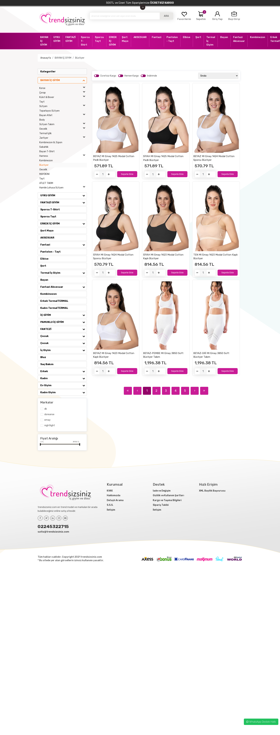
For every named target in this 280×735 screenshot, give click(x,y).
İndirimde (152, 75)
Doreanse (49, 414)
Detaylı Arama (115, 500)
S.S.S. (110, 505)
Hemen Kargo (131, 75)
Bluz (43, 357)
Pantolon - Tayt (50, 251)
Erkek (63, 371)
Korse (63, 88)
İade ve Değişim (162, 490)
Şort (43, 265)
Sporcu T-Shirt (50, 209)
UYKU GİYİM (63, 195)
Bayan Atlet (63, 115)
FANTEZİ (63, 329)
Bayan (44, 279)
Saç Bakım (46, 364)
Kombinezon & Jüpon (50, 142)
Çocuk (63, 336)
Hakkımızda (113, 495)
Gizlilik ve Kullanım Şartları (168, 495)
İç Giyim (63, 350)
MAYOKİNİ (44, 174)
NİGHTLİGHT (49, 425)
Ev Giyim (63, 385)
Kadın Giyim (63, 392)
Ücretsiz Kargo (108, 75)
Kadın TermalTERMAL (54, 307)
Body (42, 119)
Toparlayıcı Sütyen (49, 110)
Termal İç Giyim (63, 272)
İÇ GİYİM (63, 315)
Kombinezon (46, 160)
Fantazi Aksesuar (63, 286)
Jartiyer (63, 138)
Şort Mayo (47, 230)
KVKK (110, 490)
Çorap (63, 92)
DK (45, 408)
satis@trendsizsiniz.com (53, 531)
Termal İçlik (45, 133)
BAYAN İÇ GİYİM (63, 57)
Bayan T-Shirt (47, 151)
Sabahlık (43, 147)
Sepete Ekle (127, 174)
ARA (166, 16)
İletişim (111, 509)
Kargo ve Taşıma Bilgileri (167, 500)
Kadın (63, 378)
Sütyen (63, 106)
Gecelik (63, 129)
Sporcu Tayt (48, 216)
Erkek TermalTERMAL (54, 300)
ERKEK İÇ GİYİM (63, 223)
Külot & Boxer (63, 97)
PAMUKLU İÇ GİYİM (63, 322)
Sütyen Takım (63, 124)
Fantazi (63, 244)
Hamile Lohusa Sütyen (63, 187)
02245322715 (53, 526)
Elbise (44, 258)
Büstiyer (79, 57)
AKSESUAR (47, 237)
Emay (47, 419)
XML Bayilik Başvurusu (212, 490)
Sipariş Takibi (161, 505)
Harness (63, 156)
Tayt (42, 101)
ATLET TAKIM (46, 183)
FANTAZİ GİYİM (63, 202)
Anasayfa (45, 57)
